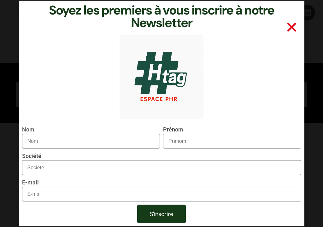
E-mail (30, 182)
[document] (161, 113)
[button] (291, 27)
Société (31, 156)
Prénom (173, 129)
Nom (28, 129)
